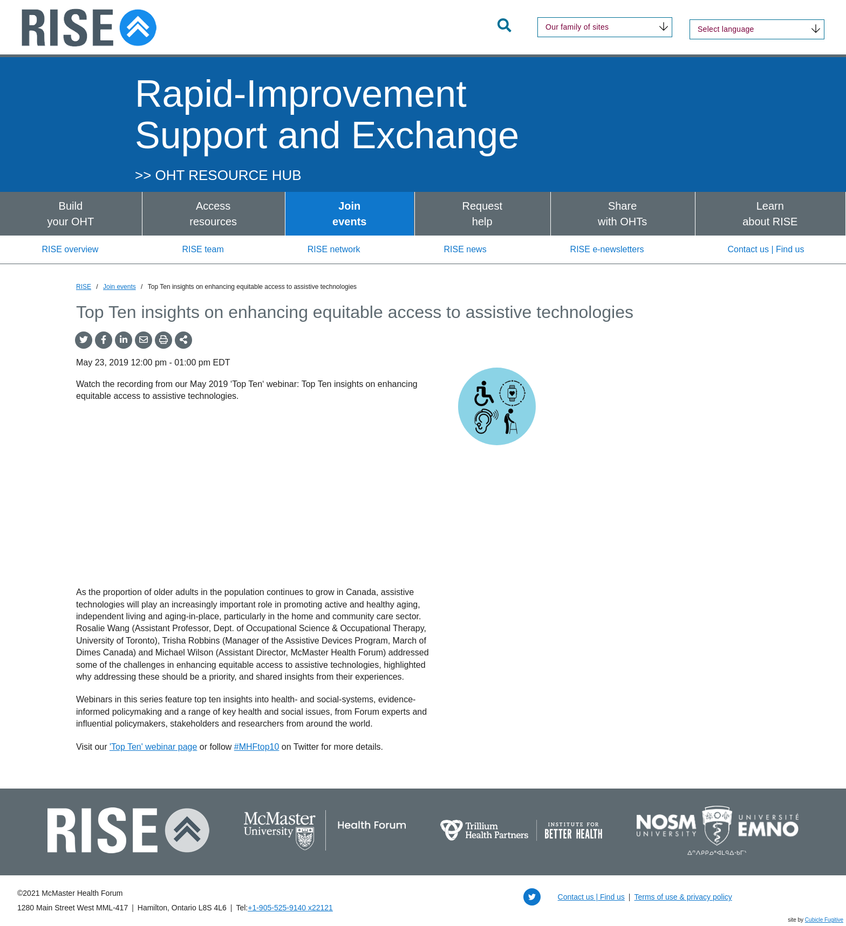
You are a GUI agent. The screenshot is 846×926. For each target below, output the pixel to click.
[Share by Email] (143, 339)
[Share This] (183, 339)
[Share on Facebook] (103, 339)
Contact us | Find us (766, 249)
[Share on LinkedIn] (123, 339)
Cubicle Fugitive (824, 920)
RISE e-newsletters (607, 249)
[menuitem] (71, 214)
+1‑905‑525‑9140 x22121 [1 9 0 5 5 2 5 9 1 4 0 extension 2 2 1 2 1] (290, 907)
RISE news (465, 249)
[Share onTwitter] (83, 339)
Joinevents (349, 213)
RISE (83, 287)
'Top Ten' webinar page (153, 746)
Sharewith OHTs (622, 213)
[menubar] (423, 214)
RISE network (334, 249)
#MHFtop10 (256, 746)
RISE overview (70, 249)
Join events (119, 287)
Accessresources (213, 213)
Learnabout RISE (769, 213)
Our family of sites (577, 27)
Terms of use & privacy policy (683, 897)
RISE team (202, 249)
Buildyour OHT (70, 213)
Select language (726, 29)
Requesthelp (482, 213)
